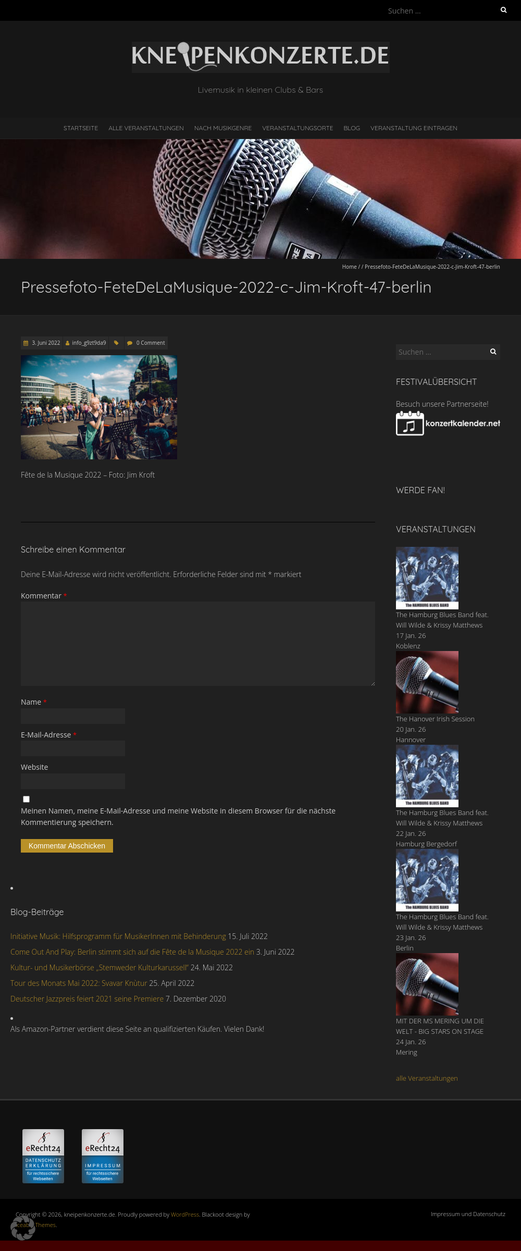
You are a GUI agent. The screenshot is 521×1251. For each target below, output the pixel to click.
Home (349, 266)
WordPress (185, 1214)
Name (34, 702)
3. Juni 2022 (45, 342)
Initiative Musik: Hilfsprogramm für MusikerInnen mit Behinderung (118, 936)
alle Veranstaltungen (427, 1078)
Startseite (81, 128)
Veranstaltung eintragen (413, 128)
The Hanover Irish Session (435, 718)
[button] (23, 1228)
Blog (351, 128)
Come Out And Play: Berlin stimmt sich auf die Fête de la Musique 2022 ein (132, 952)
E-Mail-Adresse (49, 735)
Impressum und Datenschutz (468, 1214)
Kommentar (44, 596)
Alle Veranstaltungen (145, 128)
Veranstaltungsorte (297, 128)
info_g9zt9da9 (89, 342)
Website (34, 767)
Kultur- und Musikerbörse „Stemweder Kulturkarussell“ (99, 967)
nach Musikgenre (223, 128)
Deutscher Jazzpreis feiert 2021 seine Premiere (87, 999)
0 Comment (151, 342)
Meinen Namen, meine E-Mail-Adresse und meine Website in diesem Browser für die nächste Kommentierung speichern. (178, 816)
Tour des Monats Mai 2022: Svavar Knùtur (78, 983)
